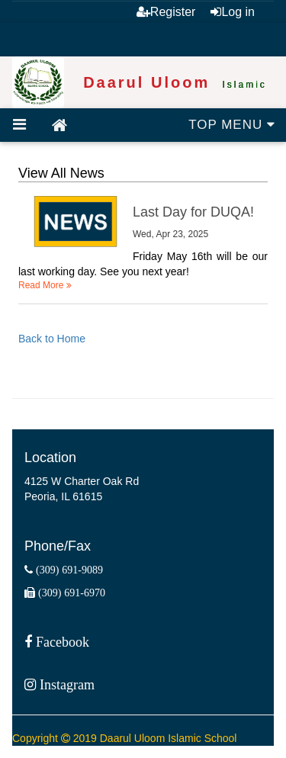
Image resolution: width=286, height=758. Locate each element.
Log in (232, 11)
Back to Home (51, 338)
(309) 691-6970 (70, 592)
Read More (45, 285)
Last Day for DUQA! (193, 212)
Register (166, 11)
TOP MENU (231, 124)
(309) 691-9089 (68, 569)
